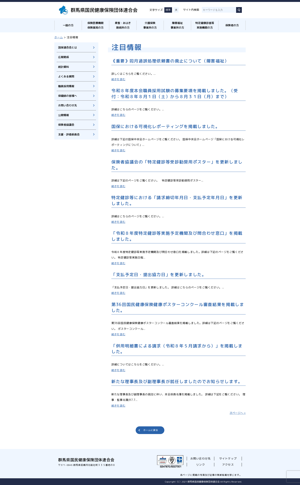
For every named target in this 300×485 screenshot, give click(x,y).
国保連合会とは (67, 47)
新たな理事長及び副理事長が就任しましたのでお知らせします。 (177, 381)
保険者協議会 (66, 124)
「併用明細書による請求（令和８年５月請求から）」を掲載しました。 (177, 349)
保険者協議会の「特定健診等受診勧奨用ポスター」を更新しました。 (177, 165)
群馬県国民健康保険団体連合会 (104, 9)
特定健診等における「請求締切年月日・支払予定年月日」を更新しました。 (177, 200)
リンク (200, 464)
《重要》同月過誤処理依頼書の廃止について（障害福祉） (170, 61)
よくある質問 (66, 76)
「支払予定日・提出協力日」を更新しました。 (158, 274)
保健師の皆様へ (67, 96)
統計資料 (63, 67)
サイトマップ (227, 458)
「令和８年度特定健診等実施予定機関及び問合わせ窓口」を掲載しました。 (177, 236)
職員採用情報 (66, 86)
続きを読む (118, 79)
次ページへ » (238, 413)
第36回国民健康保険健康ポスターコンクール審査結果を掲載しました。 (177, 307)
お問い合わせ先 (67, 105)
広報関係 (63, 57)
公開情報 (63, 115)
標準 (168, 9)
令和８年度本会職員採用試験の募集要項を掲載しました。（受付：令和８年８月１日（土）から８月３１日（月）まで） (174, 93)
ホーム (58, 37)
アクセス (228, 464)
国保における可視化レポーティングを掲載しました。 (165, 126)
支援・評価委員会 (69, 134)
